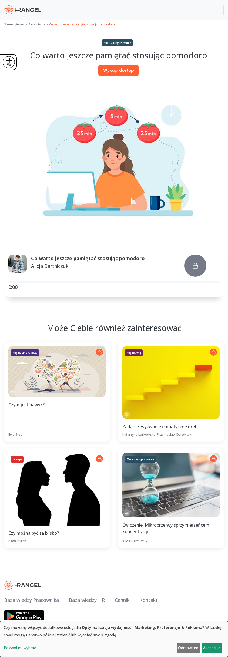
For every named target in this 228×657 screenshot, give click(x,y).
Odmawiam (188, 647)
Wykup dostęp (118, 70)
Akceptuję (212, 647)
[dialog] (114, 639)
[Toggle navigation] (216, 10)
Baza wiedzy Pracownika (31, 600)
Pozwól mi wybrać (20, 647)
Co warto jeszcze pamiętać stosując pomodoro (82, 24)
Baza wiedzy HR (87, 600)
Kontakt (148, 600)
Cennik (122, 600)
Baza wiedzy (36, 24)
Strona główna (14, 24)
